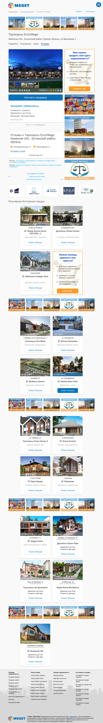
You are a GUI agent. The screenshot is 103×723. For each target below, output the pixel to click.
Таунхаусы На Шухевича (35, 586)
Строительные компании (39, 697)
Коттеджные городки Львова (82, 702)
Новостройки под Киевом (39, 679)
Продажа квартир (14, 675)
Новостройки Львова (37, 691)
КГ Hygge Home (35, 539)
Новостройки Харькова (38, 688)
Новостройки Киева (37, 676)
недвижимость (40, 123)
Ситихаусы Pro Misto (35, 339)
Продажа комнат (13, 678)
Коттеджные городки (27, 11)
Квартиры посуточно (59, 676)
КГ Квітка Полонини (67, 339)
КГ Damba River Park (68, 380)
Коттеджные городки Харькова (82, 697)
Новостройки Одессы (38, 685)
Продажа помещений (15, 687)
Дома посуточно (58, 682)
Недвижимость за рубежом (14, 691)
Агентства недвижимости (16, 695)
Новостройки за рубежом (39, 694)
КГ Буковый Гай (35, 649)
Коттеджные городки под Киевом (84, 683)
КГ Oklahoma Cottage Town (35, 275)
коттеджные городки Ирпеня (26, 159)
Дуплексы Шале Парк (37, 175)
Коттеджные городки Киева (82, 679)
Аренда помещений (59, 688)
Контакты (11, 698)
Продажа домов (13, 681)
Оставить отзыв (17, 149)
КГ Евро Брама (35, 480)
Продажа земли (13, 684)
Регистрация (90, 11)
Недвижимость (13, 11)
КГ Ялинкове (67, 480)
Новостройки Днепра (37, 682)
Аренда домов (57, 679)
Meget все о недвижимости (17, 716)
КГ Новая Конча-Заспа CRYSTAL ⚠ (35, 230)
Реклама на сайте (14, 700)
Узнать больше (35, 241)
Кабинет (79, 11)
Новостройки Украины (38, 673)
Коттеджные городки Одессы (82, 692)
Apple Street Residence (34, 178)
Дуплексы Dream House (67, 229)
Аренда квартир (58, 673)
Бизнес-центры (58, 691)
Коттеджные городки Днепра (82, 688)
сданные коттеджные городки (26, 163)
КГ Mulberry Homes (35, 380)
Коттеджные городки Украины (82, 674)
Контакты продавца (35, 95)
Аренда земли (57, 685)
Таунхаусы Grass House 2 (35, 439)
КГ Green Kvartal (68, 439)
